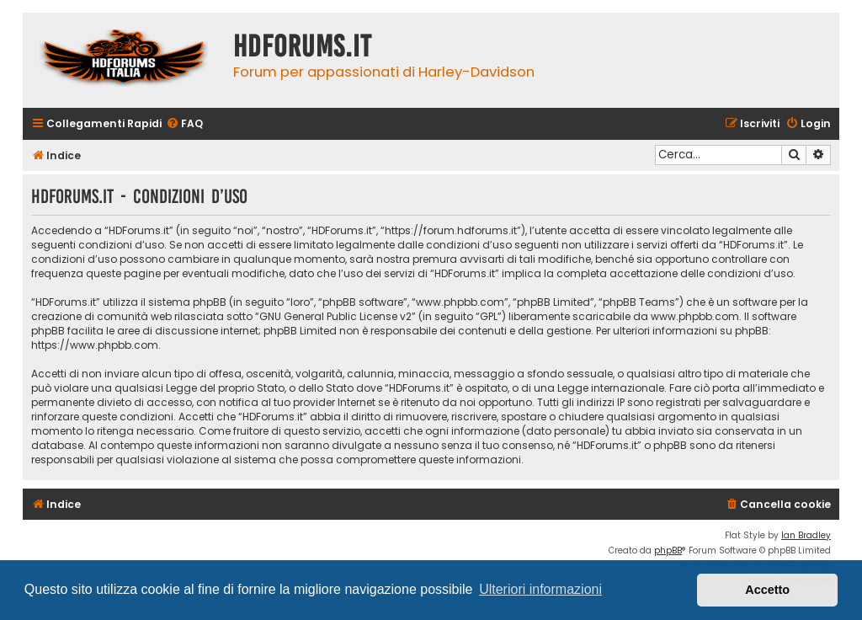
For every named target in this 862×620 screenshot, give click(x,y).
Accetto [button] (767, 589)
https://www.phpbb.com (94, 345)
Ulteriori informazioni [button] (540, 589)
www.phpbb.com (695, 316)
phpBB (668, 550)
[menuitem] (184, 124)
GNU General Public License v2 (335, 316)
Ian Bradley (806, 535)
